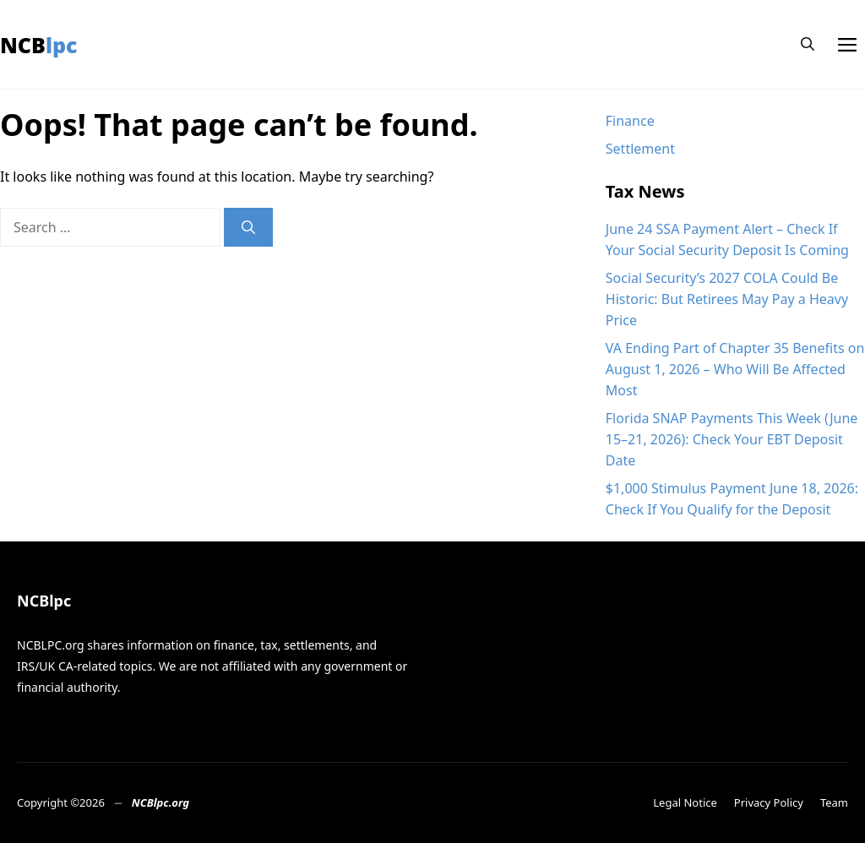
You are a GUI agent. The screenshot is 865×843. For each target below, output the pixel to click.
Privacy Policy (768, 802)
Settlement (640, 148)
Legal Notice (685, 802)
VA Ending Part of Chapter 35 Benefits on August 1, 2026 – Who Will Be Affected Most (735, 369)
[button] (808, 44)
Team (834, 802)
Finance (630, 120)
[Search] (248, 227)
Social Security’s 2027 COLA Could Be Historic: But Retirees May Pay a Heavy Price (727, 299)
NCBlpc (39, 44)
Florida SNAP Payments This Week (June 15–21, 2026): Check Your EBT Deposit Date (732, 439)
